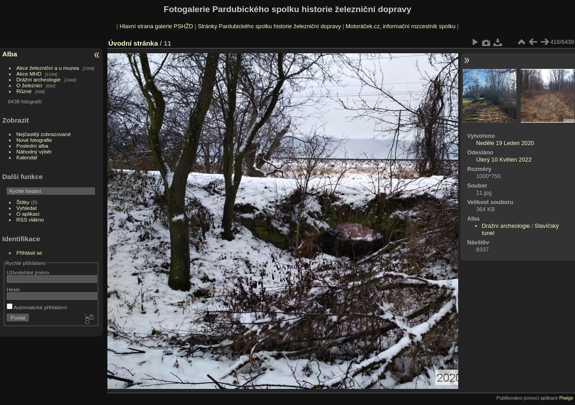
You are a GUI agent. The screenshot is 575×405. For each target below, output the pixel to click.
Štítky (23, 202)
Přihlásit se (30, 253)
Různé (24, 91)
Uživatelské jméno (28, 272)
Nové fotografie (34, 140)
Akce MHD (29, 74)
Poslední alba (32, 146)
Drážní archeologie (39, 79)
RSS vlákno (30, 219)
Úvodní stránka (133, 43)
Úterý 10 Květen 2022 (504, 159)
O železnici (30, 85)
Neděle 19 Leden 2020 (505, 143)
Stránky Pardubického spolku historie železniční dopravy (269, 26)
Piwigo (566, 398)
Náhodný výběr (34, 151)
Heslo (13, 289)
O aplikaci (28, 214)
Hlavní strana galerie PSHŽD (156, 26)
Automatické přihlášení (37, 307)
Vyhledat (27, 208)
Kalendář (27, 157)
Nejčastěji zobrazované (44, 134)
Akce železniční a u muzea (48, 68)
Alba (9, 54)
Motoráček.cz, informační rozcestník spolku (400, 26)
